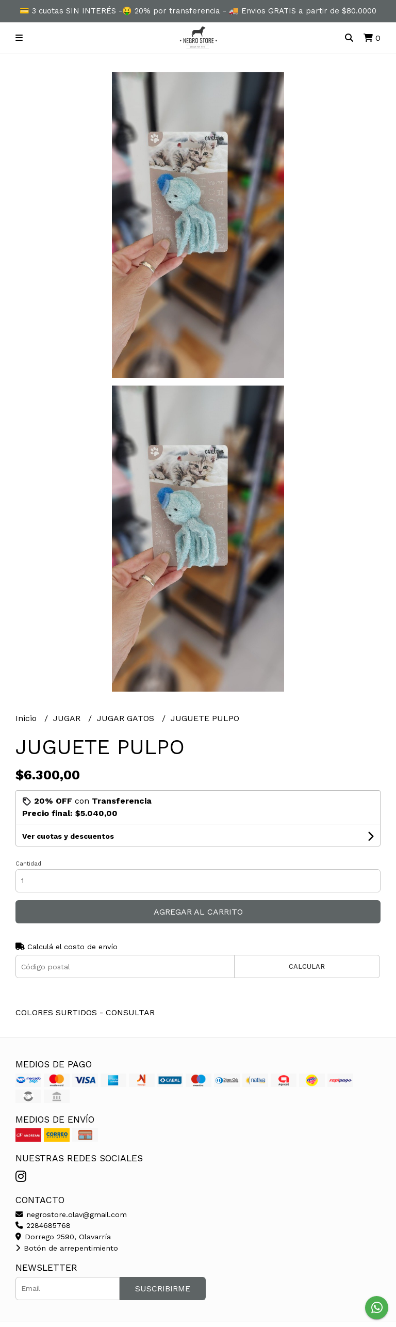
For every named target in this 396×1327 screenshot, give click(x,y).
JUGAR (68, 718)
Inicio (27, 718)
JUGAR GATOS (127, 718)
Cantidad (28, 863)
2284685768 (43, 1225)
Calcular (307, 966)
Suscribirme (162, 1288)
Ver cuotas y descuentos (68, 836)
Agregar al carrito (198, 912)
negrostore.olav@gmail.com (71, 1214)
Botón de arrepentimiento (66, 1248)
